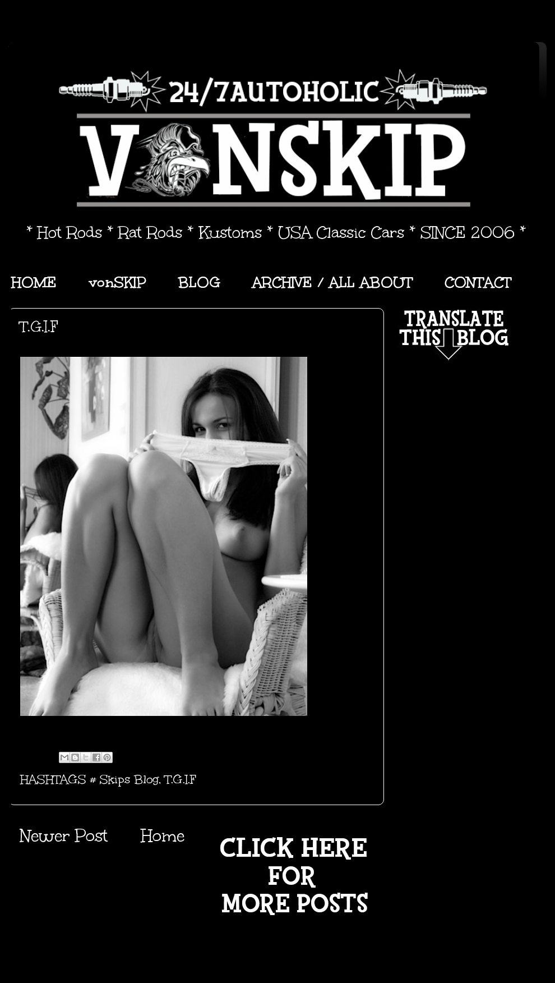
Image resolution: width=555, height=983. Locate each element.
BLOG (199, 282)
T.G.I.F (180, 779)
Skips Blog (129, 779)
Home (162, 836)
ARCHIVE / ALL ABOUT (332, 282)
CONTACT (478, 282)
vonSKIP (117, 282)
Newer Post (64, 836)
